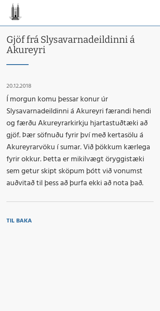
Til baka (19, 221)
